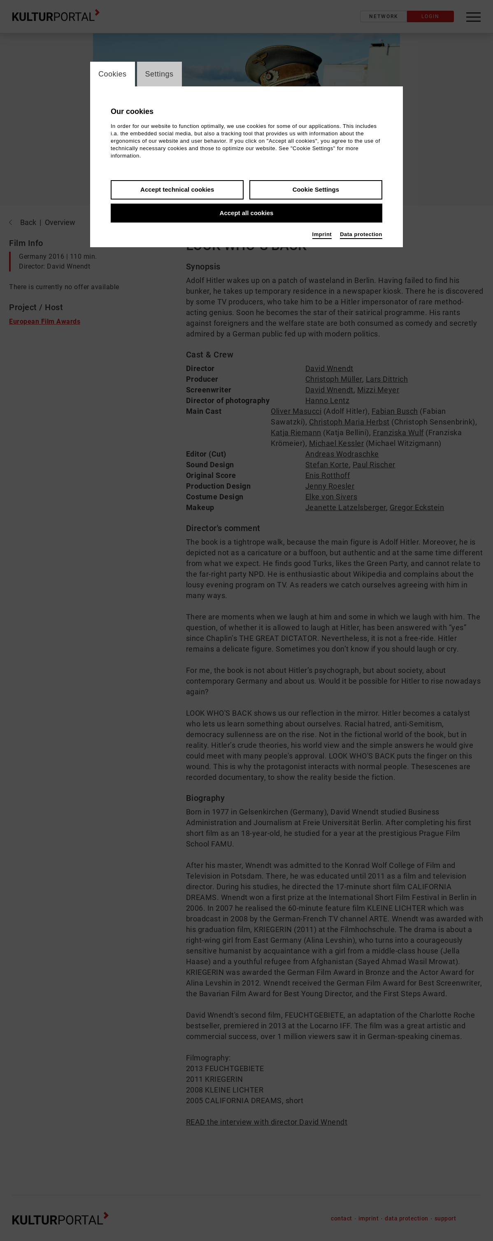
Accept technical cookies (177, 189)
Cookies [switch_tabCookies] (112, 74)
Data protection (361, 234)
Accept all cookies (247, 212)
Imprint (322, 234)
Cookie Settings (316, 189)
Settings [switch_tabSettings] (159, 74)
